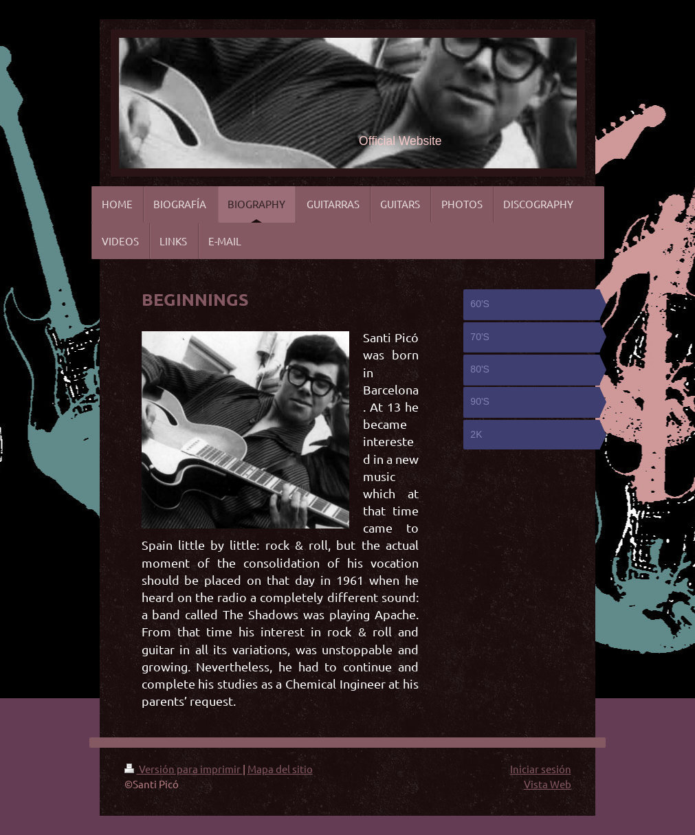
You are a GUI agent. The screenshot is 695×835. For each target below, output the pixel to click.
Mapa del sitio (280, 768)
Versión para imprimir (183, 768)
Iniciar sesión (540, 768)
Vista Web (547, 783)
